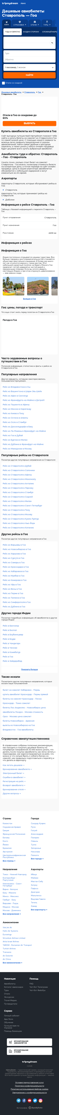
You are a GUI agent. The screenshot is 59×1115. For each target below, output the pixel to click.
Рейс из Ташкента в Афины (16, 405)
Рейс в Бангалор (11, 626)
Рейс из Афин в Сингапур (15, 396)
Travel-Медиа (10, 1000)
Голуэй (34, 830)
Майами (34, 878)
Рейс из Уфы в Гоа (12, 585)
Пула (33, 827)
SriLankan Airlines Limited (14, 938)
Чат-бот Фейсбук (38, 990)
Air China (7, 959)
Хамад (34, 906)
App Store (8, 1019)
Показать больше (29, 669)
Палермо (35, 838)
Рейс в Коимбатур (11, 652)
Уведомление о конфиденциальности (29, 1093)
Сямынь (34, 841)
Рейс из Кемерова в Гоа (14, 580)
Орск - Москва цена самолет (17, 716)
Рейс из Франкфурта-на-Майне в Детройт (24, 400)
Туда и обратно (12, 32)
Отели (7, 994)
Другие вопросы (11, 793)
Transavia (7, 952)
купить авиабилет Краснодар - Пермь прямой (25, 694)
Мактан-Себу (37, 881)
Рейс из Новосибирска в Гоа (17, 549)
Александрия (37, 834)
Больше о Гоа (29, 299)
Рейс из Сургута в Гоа (13, 558)
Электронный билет (13, 773)
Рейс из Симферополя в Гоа (17, 602)
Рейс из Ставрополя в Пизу (16, 510)
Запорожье (36, 848)
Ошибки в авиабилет (13, 777)
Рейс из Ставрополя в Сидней (18, 497)
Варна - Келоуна (10, 889)
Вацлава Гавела (38, 899)
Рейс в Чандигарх (11, 643)
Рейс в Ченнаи (10, 648)
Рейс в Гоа (8, 657)
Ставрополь (29, 92)
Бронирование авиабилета (16, 769)
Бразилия (7, 848)
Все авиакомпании (12, 963)
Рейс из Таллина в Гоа (14, 598)
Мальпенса (36, 895)
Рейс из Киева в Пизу (13, 413)
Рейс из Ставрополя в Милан (17, 501)
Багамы (6, 838)
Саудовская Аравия (12, 827)
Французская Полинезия (14, 834)
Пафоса (34, 888)
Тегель (34, 902)
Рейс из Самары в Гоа (13, 562)
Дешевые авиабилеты (11, 92)
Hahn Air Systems (10, 931)
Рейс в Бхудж (9, 639)
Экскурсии (9, 997)
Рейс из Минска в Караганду (17, 409)
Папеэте (35, 855)
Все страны (8, 861)
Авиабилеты (10, 984)
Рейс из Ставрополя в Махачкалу (19, 479)
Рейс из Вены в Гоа (12, 589)
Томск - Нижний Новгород (15, 874)
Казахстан (7, 823)
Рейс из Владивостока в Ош (16, 387)
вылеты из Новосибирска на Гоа (19, 725)
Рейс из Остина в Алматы (15, 418)
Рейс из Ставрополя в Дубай (17, 466)
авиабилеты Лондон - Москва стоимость (23, 712)
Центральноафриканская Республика (14, 856)
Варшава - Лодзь (10, 903)
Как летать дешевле (13, 765)
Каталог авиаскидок (13, 987)
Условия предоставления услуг (29, 1082)
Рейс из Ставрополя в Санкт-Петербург (22, 506)
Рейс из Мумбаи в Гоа (13, 576)
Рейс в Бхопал (10, 630)
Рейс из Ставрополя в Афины (17, 475)
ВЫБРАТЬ (29, 123)
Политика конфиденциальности (29, 1086)
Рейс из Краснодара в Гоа (16, 567)
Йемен (6, 845)
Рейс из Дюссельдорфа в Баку (18, 427)
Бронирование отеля (13, 789)
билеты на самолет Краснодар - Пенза (22, 699)
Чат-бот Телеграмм (39, 987)
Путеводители (10, 1004)
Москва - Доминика (12, 910)
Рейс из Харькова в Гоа (14, 554)
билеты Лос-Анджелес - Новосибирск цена (24, 708)
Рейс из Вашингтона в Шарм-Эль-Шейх (22, 391)
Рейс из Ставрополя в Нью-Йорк (19, 523)
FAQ (31, 984)
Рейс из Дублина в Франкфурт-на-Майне (23, 444)
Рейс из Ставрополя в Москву (17, 514)
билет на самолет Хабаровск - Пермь (21, 690)
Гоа (39, 92)
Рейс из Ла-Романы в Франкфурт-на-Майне (24, 431)
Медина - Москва (11, 907)
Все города (36, 859)
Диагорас (35, 892)
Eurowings (7, 934)
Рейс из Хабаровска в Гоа (15, 571)
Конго (5, 841)
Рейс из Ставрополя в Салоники (19, 470)
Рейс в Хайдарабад (12, 661)
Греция (6, 830)
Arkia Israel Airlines (11, 941)
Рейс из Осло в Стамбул (14, 422)
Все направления (11, 914)
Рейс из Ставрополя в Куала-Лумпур (21, 519)
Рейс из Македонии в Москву (17, 449)
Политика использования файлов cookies (29, 1089)
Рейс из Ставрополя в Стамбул (18, 492)
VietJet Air (7, 927)
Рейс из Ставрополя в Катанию (18, 528)
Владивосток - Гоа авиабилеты (18, 730)
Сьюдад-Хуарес (38, 823)
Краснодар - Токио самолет (16, 703)
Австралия (7, 852)
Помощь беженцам (13, 1031)
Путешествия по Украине (11, 1027)
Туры (6, 990)
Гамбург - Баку (9, 900)
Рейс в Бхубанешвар (13, 635)
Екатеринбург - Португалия (10, 879)
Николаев (35, 852)
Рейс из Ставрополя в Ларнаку (18, 488)
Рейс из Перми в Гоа (13, 593)
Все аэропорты (38, 910)
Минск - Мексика (10, 896)
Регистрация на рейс (13, 781)
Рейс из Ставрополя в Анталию (18, 484)
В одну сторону (31, 32)
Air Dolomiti (8, 956)
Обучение (8, 1022)
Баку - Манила (9, 893)
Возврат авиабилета (13, 785)
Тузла (33, 845)
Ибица (34, 874)
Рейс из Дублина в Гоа (14, 607)
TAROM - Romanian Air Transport (17, 945)
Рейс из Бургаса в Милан (15, 440)
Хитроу (34, 885)
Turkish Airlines (9, 948)
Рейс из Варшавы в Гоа (14, 545)
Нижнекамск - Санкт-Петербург (12, 885)
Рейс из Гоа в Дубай (13, 435)
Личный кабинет (11, 1016)
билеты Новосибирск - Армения (18, 721)
